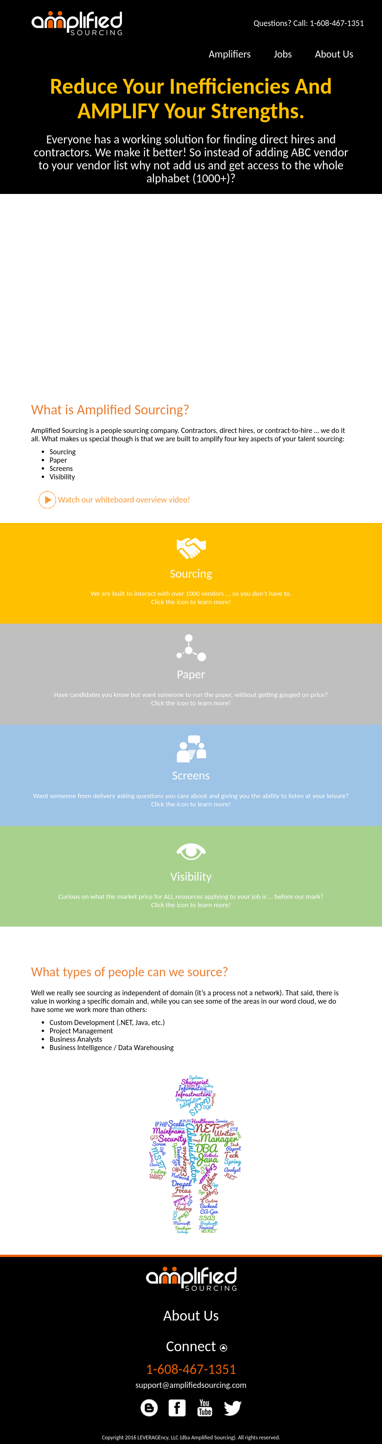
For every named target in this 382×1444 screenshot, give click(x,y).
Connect (191, 1346)
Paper (191, 674)
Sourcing (191, 573)
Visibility (191, 876)
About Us (191, 1316)
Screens (191, 775)
